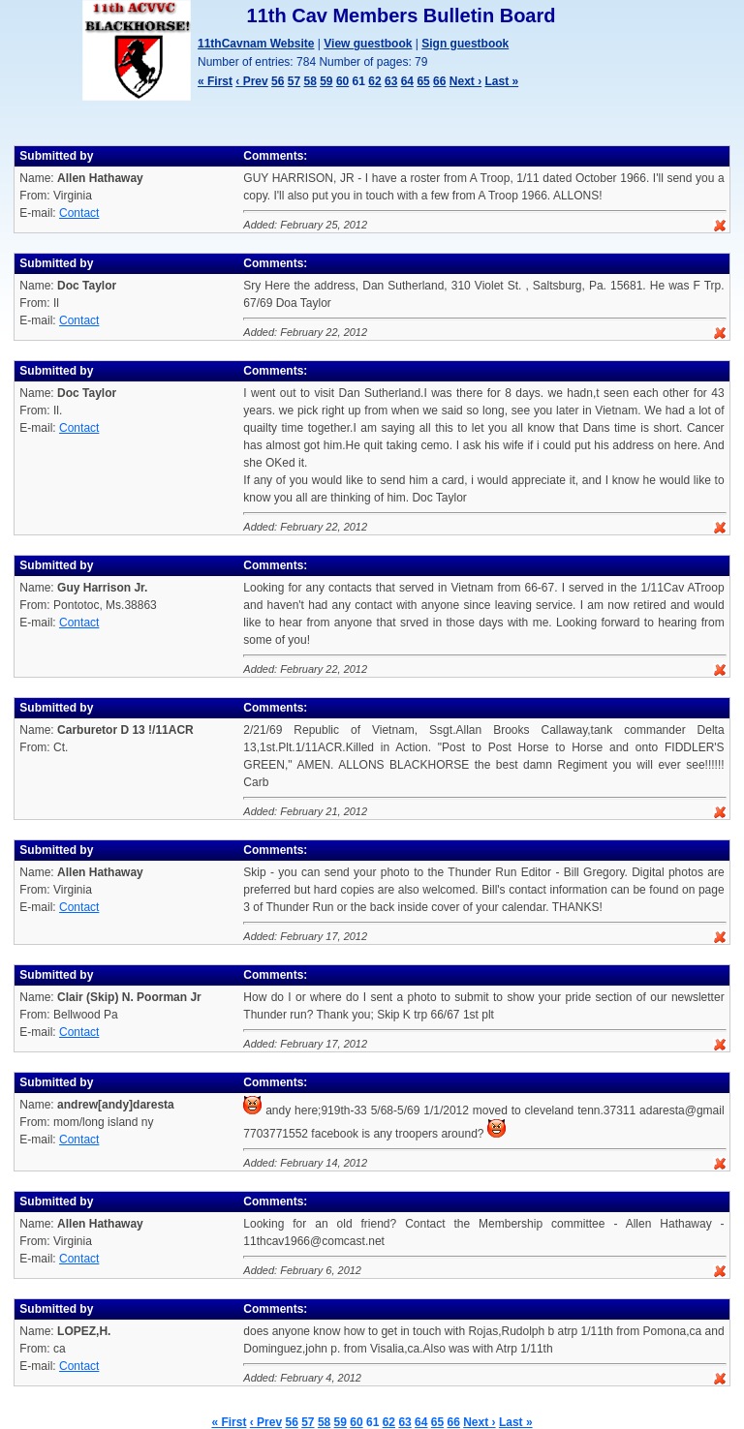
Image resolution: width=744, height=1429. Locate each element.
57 (294, 81)
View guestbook (368, 43)
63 (391, 81)
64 (407, 81)
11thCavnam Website (256, 43)
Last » (501, 81)
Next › (465, 81)
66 (439, 81)
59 (326, 81)
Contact (79, 213)
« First (215, 81)
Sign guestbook (465, 43)
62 (374, 81)
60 (342, 81)
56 (277, 81)
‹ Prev (251, 81)
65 (423, 81)
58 (309, 81)
